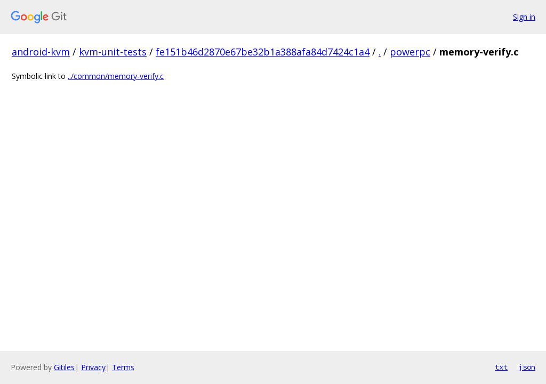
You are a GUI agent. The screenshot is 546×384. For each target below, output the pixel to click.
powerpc (410, 51)
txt (501, 367)
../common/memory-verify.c (116, 76)
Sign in (524, 17)
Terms (123, 367)
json (526, 367)
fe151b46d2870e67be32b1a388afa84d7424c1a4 (263, 51)
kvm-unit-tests (113, 51)
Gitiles (64, 367)
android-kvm (41, 51)
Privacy (93, 367)
